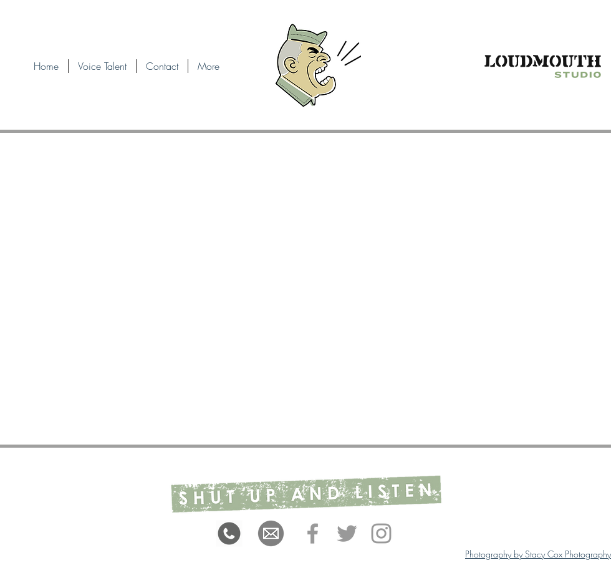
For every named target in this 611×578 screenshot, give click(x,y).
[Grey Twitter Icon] (347, 533)
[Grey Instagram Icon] (381, 533)
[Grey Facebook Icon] (312, 533)
